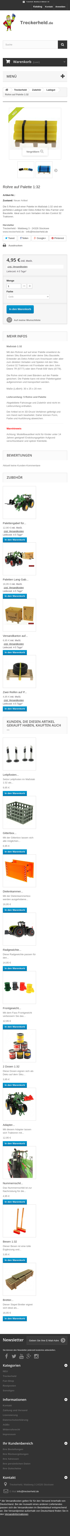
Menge (10, 280)
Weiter (56, 170)
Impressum (9, 1434)
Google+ (40, 238)
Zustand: (8, 200)
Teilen (24, 238)
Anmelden (60, 7)
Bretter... (8, 1299)
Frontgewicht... (12, 1008)
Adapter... (9, 1124)
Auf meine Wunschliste (27, 320)
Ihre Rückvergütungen (16, 1454)
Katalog (37, 6)
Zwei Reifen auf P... (15, 692)
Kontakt (49, 7)
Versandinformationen (16, 1514)
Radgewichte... (12, 949)
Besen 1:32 (10, 1241)
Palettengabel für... (14, 523)
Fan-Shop (8, 1381)
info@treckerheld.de (28, 1491)
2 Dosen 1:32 (11, 1066)
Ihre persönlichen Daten (16, 1463)
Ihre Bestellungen (13, 1449)
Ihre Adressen (11, 1459)
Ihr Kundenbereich (18, 1443)
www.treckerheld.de (13, 231)
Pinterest (58, 238)
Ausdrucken (15, 245)
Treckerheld (9, 1376)
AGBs (6, 1424)
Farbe (10, 291)
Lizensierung (10, 1415)
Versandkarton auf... (15, 635)
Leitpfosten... (11, 774)
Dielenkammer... (13, 891)
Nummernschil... (13, 1183)
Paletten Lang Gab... (16, 579)
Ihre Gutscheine (12, 1468)
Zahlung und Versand (15, 1410)
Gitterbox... (9, 833)
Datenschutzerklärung (15, 1420)
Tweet (10, 238)
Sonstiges (8, 1390)
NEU (5, 1371)
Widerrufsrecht (11, 1429)
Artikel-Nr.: (9, 195)
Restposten (9, 1385)
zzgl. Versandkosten (17, 266)
